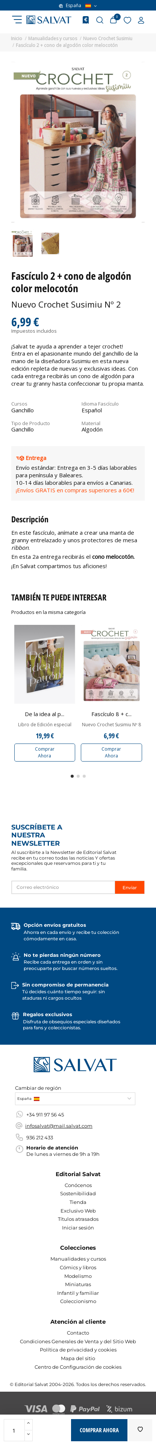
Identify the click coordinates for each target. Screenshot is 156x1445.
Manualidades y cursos (78, 1259)
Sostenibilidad (78, 1193)
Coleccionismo (78, 1301)
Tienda (78, 1202)
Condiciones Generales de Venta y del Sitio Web (78, 1341)
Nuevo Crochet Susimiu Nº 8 (111, 725)
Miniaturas (78, 1284)
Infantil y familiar (78, 1293)
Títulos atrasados (78, 1219)
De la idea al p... (44, 714)
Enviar (130, 887)
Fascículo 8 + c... (111, 714)
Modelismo (78, 1276)
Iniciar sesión (78, 1228)
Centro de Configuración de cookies (78, 1367)
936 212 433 (39, 1137)
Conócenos (78, 1185)
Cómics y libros (78, 1267)
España (78, 6)
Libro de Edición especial (44, 725)
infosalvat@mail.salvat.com (58, 1126)
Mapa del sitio (78, 1358)
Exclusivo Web (78, 1211)
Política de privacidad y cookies (78, 1350)
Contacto (78, 1333)
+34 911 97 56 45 (45, 1115)
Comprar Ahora (45, 752)
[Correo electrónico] (63, 887)
